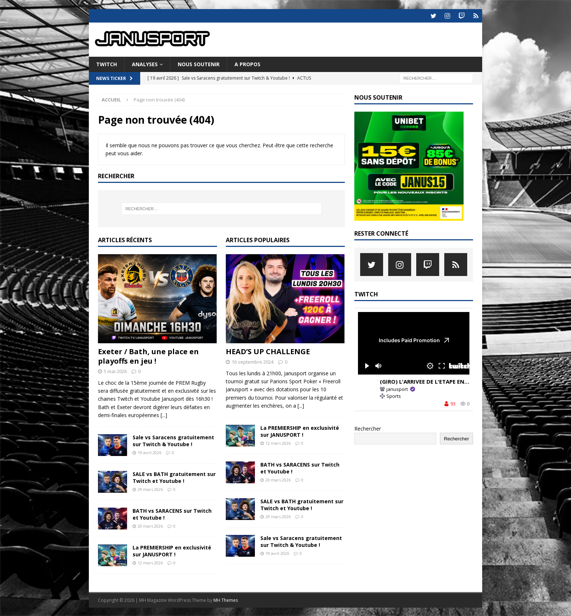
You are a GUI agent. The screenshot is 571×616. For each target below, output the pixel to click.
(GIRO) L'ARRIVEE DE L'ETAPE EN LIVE (428, 380)
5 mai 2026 (115, 370)
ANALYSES (145, 63)
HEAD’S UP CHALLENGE (268, 351)
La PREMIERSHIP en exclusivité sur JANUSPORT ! (172, 550)
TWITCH (106, 63)
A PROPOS (247, 63)
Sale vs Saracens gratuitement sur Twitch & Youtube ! (173, 440)
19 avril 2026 (149, 452)
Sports (393, 395)
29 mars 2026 (150, 488)
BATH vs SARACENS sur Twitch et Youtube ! (172, 513)
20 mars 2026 (150, 525)
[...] (164, 414)
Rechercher (367, 427)
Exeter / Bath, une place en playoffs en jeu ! (148, 355)
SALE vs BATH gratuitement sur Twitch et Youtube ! (174, 476)
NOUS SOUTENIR (199, 63)
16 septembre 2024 (252, 361)
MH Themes (225, 599)
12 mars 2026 (150, 562)
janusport (397, 388)
